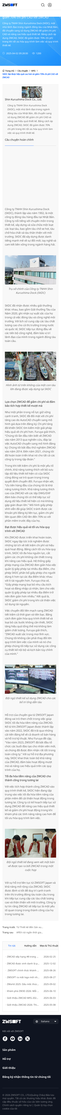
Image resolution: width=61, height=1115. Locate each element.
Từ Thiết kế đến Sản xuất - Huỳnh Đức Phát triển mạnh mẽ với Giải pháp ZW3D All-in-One (37, 927)
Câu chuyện (22, 70)
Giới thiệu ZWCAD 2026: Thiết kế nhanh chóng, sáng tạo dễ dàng (22, 1004)
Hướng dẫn (30, 945)
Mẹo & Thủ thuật (49, 945)
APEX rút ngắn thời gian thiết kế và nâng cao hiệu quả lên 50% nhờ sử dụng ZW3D (37, 932)
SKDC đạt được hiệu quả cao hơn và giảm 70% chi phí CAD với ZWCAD (30, 76)
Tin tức (12, 945)
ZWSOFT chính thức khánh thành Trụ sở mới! (22, 970)
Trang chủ (8, 70)
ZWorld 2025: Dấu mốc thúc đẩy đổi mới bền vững (22, 984)
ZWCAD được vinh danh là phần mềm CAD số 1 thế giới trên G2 (22, 963)
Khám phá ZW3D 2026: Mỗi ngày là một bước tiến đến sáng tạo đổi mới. (22, 991)
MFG (33, 70)
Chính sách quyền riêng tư (17, 1105)
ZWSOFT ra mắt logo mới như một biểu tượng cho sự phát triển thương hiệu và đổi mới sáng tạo (22, 977)
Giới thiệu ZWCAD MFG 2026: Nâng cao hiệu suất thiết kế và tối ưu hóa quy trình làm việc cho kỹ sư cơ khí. (22, 997)
